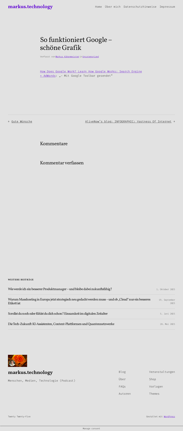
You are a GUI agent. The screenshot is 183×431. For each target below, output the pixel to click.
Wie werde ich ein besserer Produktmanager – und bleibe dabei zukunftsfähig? (60, 289)
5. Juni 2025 (167, 313)
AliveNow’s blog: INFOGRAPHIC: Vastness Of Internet (128, 121)
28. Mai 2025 (167, 324)
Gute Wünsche (21, 121)
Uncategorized (90, 56)
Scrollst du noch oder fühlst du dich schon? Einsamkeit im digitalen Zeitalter (58, 314)
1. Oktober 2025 (165, 289)
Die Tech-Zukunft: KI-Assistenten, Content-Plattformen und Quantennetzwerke (61, 324)
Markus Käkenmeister (67, 56)
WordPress (169, 416)
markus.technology (30, 6)
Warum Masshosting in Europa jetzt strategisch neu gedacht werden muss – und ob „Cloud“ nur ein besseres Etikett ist (79, 301)
